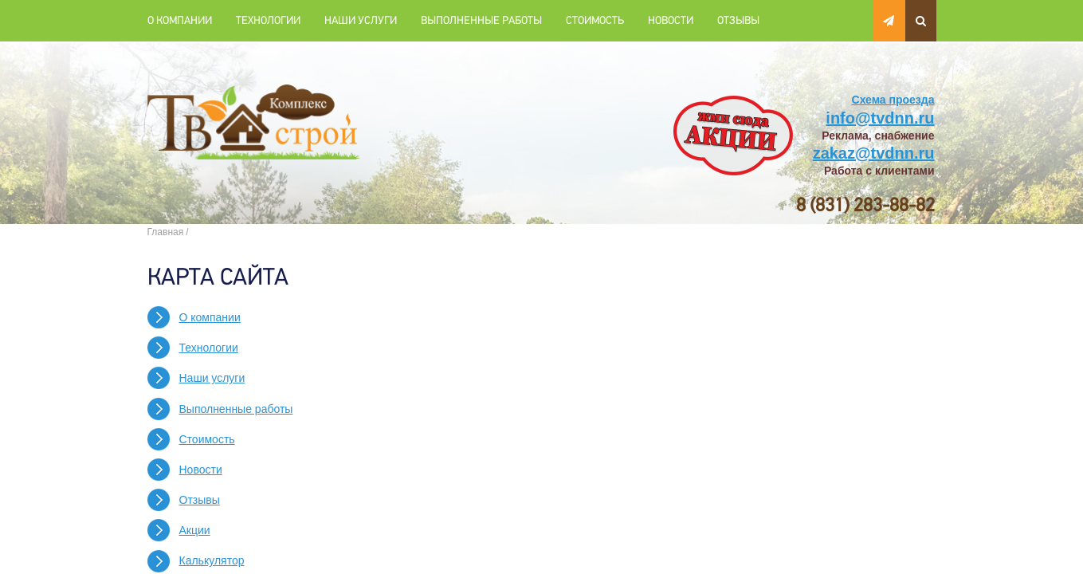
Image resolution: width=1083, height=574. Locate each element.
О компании (179, 20)
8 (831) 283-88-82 (865, 205)
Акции (194, 530)
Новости (670, 20)
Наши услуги (360, 20)
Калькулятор (212, 560)
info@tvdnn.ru (880, 118)
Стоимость (595, 20)
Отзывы (738, 20)
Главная (165, 232)
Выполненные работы (481, 20)
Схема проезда (893, 99)
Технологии (268, 20)
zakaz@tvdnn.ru (874, 153)
